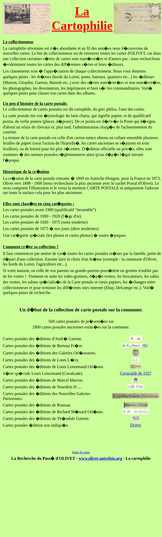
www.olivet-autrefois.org (100, 458)
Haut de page (81, 452)
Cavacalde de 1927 (136, 373)
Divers (135, 425)
